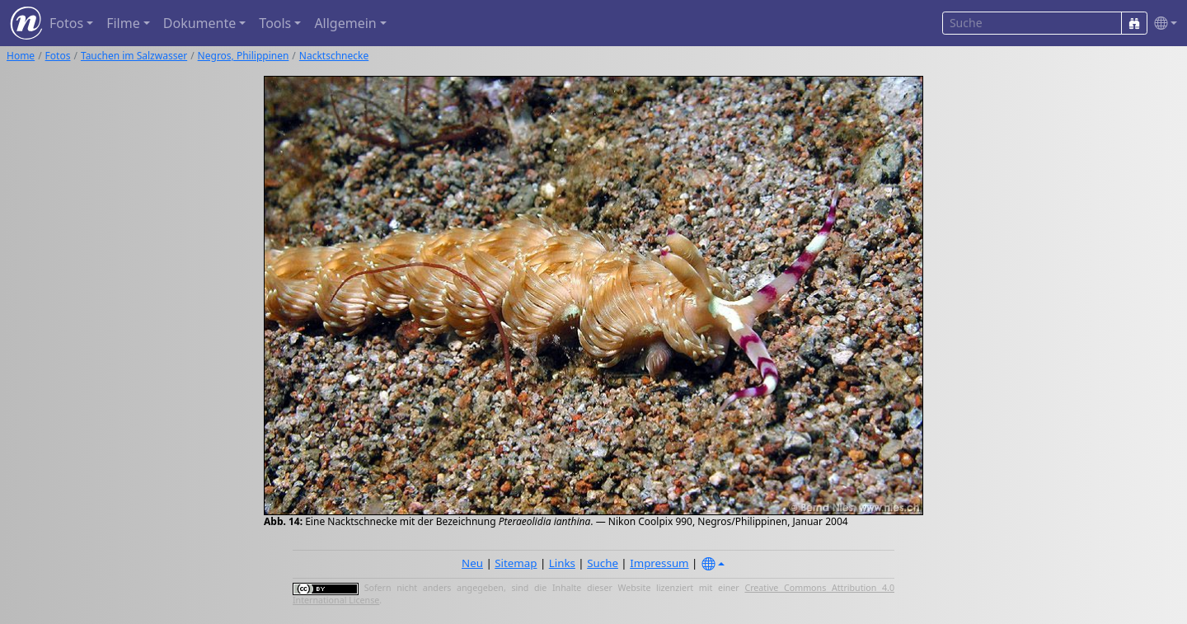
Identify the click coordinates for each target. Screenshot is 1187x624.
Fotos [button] (66, 23)
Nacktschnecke (333, 56)
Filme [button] (123, 23)
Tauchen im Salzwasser (134, 56)
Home (21, 56)
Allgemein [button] (345, 23)
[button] (1162, 23)
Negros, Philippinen (243, 56)
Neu (472, 563)
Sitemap (516, 563)
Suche (602, 563)
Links (562, 563)
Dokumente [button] (199, 23)
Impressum (659, 563)
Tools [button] (275, 23)
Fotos (58, 56)
